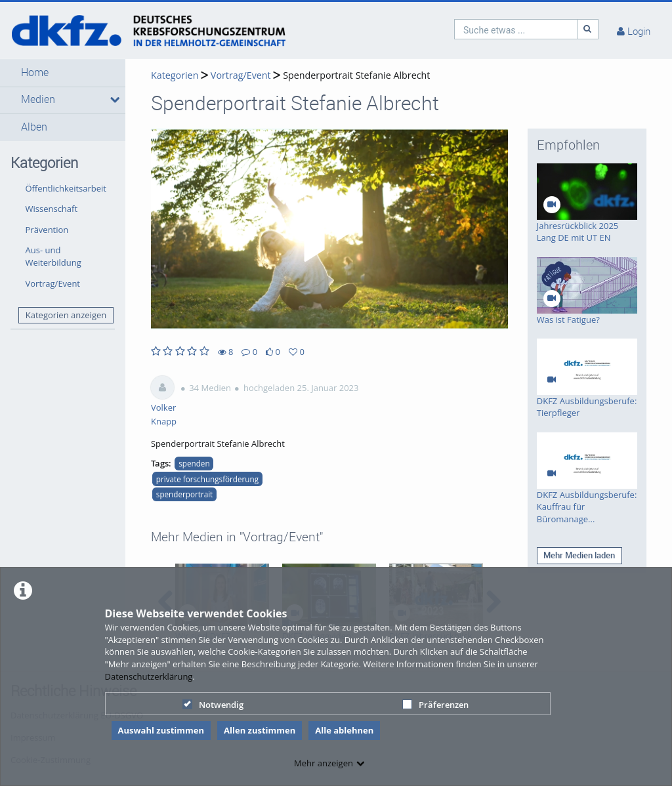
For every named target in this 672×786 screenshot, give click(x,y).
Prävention (47, 230)
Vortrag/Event (53, 283)
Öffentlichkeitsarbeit (66, 188)
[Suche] (588, 29)
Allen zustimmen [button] (259, 730)
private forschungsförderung (207, 479)
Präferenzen (435, 705)
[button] (62, 73)
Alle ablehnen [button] (344, 730)
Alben (34, 127)
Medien (38, 99)
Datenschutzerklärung (149, 676)
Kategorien (174, 75)
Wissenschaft (52, 209)
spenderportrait (184, 494)
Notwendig (212, 705)
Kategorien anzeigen (66, 315)
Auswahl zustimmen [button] (161, 730)
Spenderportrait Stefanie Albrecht (356, 75)
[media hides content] (112, 99)
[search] (516, 29)
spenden (193, 463)
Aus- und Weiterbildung (53, 256)
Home (35, 72)
